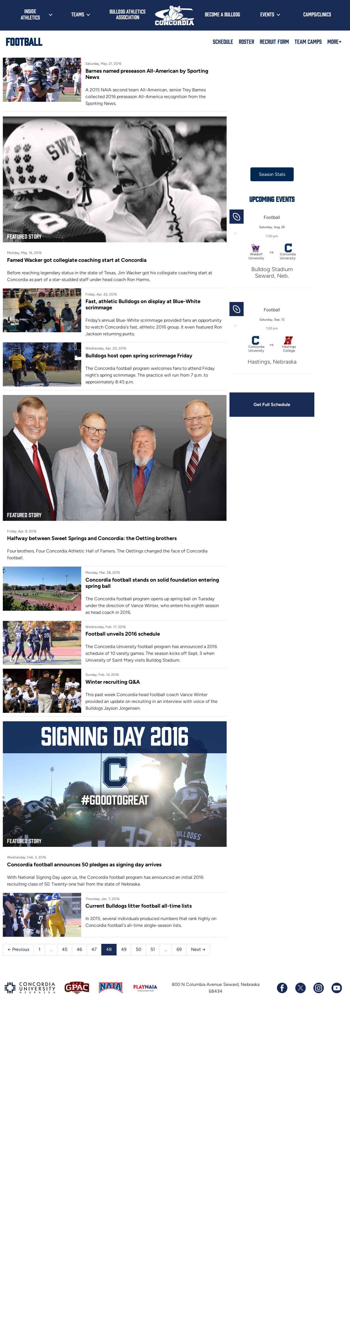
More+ (334, 41)
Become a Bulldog (222, 14)
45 (64, 943)
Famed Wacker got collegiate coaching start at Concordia (77, 255)
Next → (198, 943)
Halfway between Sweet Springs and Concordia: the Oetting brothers (92, 536)
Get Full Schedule (275, 404)
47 (94, 943)
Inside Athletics (30, 14)
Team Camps (308, 41)
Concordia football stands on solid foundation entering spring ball (153, 573)
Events (267, 14)
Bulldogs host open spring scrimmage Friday (140, 351)
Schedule (223, 41)
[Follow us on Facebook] (282, 982)
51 (153, 943)
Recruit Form (274, 41)
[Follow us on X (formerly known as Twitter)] (300, 982)
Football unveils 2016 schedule (124, 625)
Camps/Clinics (317, 14)
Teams (77, 14)
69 (179, 943)
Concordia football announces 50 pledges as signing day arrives (84, 857)
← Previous (18, 943)
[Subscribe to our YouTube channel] (336, 982)
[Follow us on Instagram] (318, 982)
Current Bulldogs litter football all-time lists (140, 899)
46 (79, 943)
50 (138, 943)
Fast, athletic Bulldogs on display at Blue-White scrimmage (144, 300)
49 (123, 943)
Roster (246, 41)
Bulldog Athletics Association (127, 14)
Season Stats (276, 174)
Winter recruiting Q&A (114, 673)
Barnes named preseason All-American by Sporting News (156, 71)
